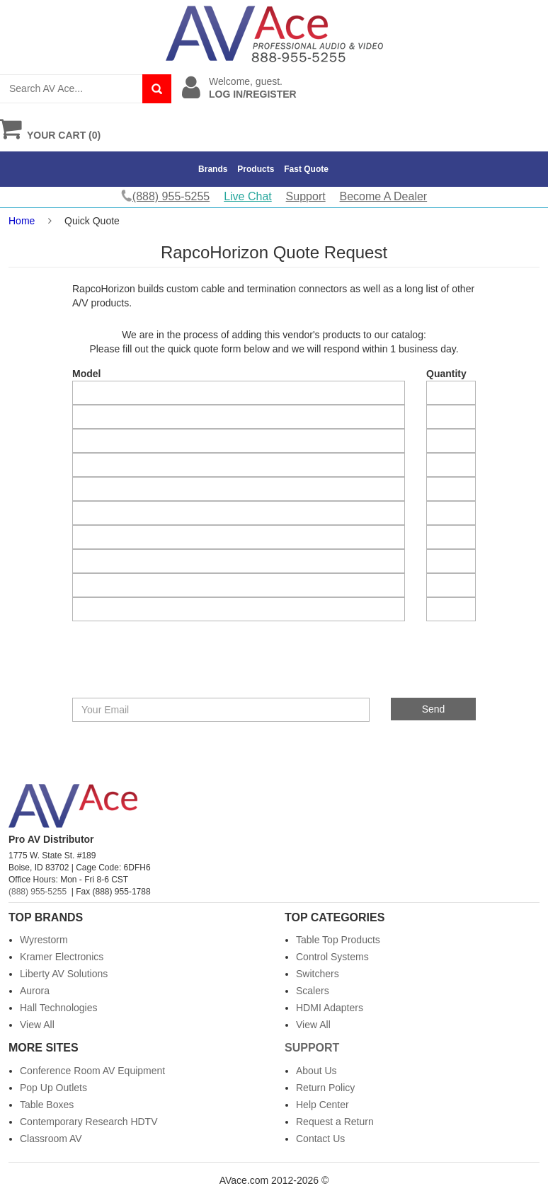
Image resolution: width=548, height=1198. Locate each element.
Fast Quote (306, 169)
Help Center (322, 1104)
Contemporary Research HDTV (89, 1121)
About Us (316, 1070)
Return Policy (325, 1087)
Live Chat (248, 196)
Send (433, 709)
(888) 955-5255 (37, 892)
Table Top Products (338, 939)
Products (255, 169)
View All (37, 1024)
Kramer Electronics (61, 956)
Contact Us (320, 1138)
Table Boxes (47, 1104)
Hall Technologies (58, 1007)
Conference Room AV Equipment (92, 1070)
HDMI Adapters (329, 1007)
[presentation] (176, 670)
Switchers (317, 973)
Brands (212, 169)
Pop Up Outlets (53, 1087)
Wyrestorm (44, 939)
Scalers (312, 990)
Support (306, 196)
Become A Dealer (384, 196)
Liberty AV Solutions (64, 973)
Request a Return (335, 1121)
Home (21, 220)
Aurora (35, 990)
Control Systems (332, 956)
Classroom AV (51, 1138)
